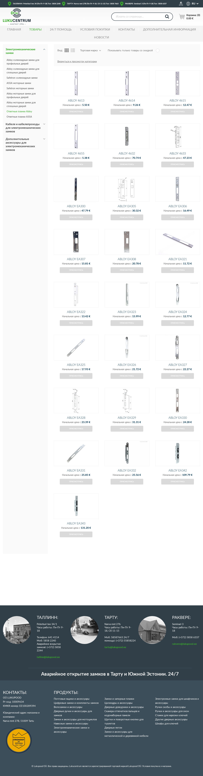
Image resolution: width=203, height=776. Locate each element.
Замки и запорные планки (119, 699)
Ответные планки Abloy (19, 111)
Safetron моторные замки (20, 88)
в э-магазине (165, 766)
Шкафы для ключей (166, 723)
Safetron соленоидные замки (22, 78)
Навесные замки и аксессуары (71, 723)
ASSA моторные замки (19, 83)
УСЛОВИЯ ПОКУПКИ (95, 29)
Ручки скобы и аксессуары (170, 707)
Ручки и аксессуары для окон (172, 711)
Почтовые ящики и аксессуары (71, 699)
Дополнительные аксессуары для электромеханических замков (20, 144)
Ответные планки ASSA (19, 117)
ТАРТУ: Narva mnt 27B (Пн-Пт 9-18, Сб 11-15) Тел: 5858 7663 (92, 4)
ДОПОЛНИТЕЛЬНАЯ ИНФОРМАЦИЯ (169, 29)
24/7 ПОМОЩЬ (61, 29)
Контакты (126, 29)
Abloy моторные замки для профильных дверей (21, 96)
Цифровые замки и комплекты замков (76, 703)
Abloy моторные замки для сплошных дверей (21, 104)
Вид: (60, 50)
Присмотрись (76, 117)
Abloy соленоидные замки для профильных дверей (23, 62)
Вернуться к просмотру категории (77, 61)
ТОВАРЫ (35, 29)
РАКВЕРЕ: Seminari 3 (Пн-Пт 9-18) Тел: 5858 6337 (146, 4)
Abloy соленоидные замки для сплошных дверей (23, 71)
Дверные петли (113, 728)
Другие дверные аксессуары (171, 719)
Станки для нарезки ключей (171, 715)
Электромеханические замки (20, 51)
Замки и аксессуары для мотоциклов (75, 719)
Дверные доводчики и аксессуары (124, 707)
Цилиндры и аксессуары (118, 703)
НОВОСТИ (101, 37)
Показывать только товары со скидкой (130, 50)
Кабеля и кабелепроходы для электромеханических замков (23, 128)
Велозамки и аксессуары (68, 707)
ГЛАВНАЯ (14, 29)
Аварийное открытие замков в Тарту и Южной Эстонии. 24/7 (110, 674)
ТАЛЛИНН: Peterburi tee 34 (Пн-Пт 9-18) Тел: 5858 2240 (36, 4)
